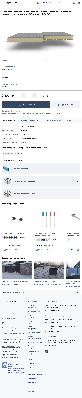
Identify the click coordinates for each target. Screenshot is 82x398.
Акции (30, 371)
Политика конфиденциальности (13, 334)
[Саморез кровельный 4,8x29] (17, 230)
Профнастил (32, 302)
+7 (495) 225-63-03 (52, 310)
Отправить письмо (8, 318)
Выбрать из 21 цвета (41, 68)
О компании (32, 382)
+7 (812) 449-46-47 (52, 322)
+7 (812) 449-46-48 (52, 331)
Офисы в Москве (51, 302)
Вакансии (31, 392)
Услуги (30, 359)
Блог (29, 367)
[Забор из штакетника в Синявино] (17, 277)
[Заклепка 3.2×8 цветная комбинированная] (49, 230)
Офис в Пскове (50, 337)
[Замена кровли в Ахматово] (49, 277)
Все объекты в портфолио (41, 292)
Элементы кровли (34, 311)
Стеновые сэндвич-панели (12, 153)
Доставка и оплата (35, 374)
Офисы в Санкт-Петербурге (55, 316)
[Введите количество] (29, 96)
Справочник (32, 378)
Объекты (31, 363)
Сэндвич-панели (34, 332)
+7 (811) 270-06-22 (51, 345)
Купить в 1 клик (10, 249)
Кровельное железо (35, 342)
